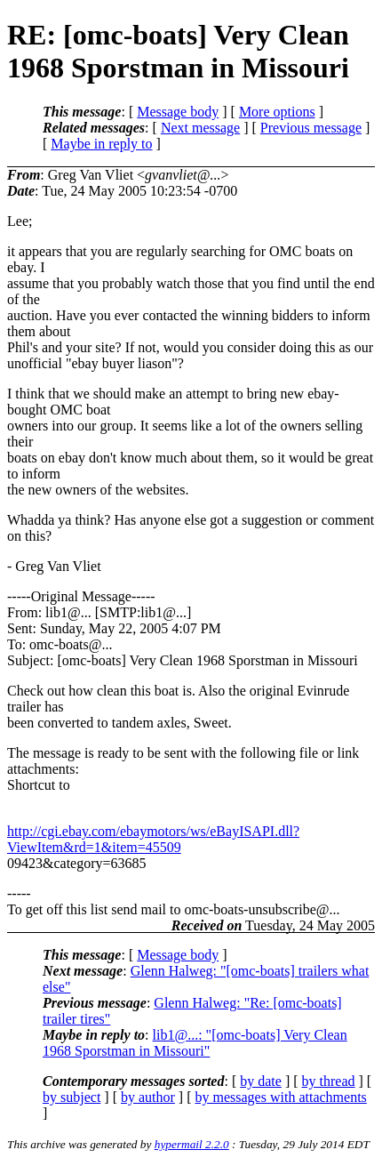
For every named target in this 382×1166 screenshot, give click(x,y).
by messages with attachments (281, 1097)
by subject (71, 1097)
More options (277, 111)
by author (148, 1097)
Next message (200, 127)
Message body (178, 111)
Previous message (311, 127)
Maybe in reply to (101, 143)
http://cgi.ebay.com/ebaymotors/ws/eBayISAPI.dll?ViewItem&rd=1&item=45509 (153, 839)
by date (261, 1081)
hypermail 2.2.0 (192, 1144)
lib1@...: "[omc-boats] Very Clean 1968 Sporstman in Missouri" (195, 1042)
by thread (328, 1081)
